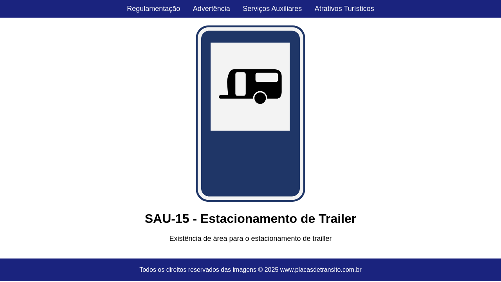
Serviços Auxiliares (272, 9)
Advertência (211, 9)
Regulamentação (153, 9)
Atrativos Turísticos (344, 9)
